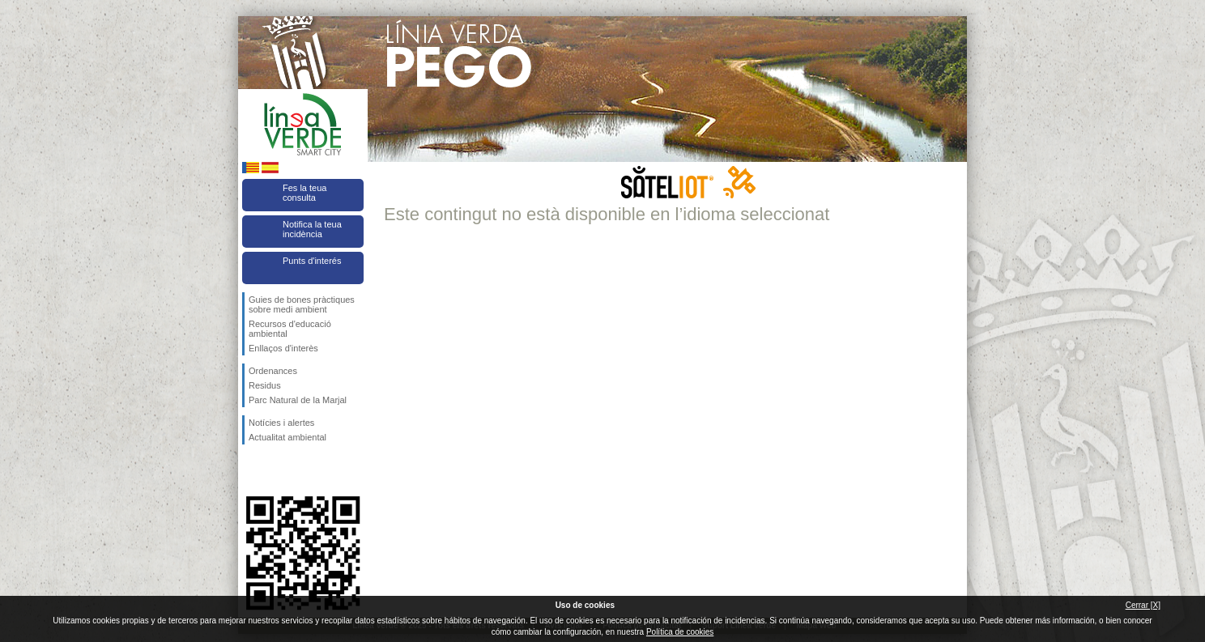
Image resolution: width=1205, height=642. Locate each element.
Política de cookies (679, 631)
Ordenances (273, 371)
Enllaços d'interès (283, 348)
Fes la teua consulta (304, 192)
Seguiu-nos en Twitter (278, 470)
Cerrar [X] (1143, 605)
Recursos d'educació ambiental (290, 328)
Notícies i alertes (281, 422)
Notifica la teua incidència (312, 229)
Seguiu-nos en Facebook (252, 470)
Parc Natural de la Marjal (298, 400)
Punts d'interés (312, 261)
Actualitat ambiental (287, 437)
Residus (265, 385)
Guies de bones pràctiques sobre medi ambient (302, 304)
